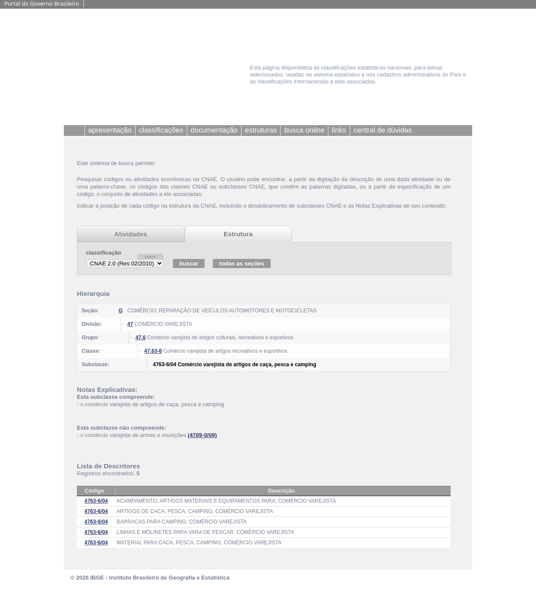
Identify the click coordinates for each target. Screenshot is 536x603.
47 (130, 324)
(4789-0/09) (202, 435)
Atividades (130, 234)
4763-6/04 (96, 501)
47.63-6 (153, 351)
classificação (103, 252)
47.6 (141, 338)
